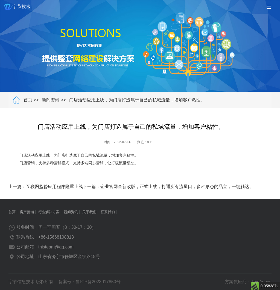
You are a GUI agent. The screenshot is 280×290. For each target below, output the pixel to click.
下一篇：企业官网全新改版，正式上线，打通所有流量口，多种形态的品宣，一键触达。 (168, 186)
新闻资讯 (50, 100)
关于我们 (89, 212)
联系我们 (108, 212)
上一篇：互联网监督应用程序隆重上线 (45, 186)
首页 (28, 100)
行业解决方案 (49, 212)
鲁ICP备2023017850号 (98, 281)
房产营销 (27, 212)
